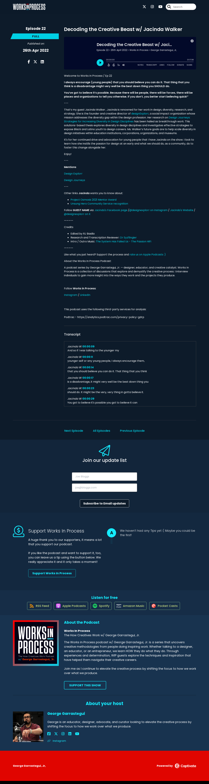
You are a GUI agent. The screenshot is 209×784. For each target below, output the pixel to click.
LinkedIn (85, 295)
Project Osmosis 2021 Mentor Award (93, 200)
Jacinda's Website (181, 210)
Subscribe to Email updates (104, 503)
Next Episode (73, 431)
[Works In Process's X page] (144, 8)
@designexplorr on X (77, 214)
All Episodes (101, 431)
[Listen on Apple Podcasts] (68, 608)
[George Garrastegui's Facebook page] (48, 736)
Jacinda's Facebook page (111, 210)
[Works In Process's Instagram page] (150, 8)
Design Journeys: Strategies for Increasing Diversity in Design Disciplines (127, 119)
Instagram (70, 295)
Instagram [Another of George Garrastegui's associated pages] (56, 744)
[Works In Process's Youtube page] (158, 8)
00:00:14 (88, 367)
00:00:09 (88, 346)
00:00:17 (88, 378)
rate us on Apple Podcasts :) (147, 254)
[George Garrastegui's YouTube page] (65, 736)
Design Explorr (73, 173)
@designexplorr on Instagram (148, 210)
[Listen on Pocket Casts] (167, 609)
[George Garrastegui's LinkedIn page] (60, 736)
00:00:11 (87, 357)
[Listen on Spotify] (100, 609)
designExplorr (140, 113)
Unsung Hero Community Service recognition (99, 204)
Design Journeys (74, 180)
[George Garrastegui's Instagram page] (56, 736)
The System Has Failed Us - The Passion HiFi (123, 241)
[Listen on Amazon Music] (131, 608)
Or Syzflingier (128, 237)
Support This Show (85, 688)
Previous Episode (132, 431)
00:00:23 (88, 388)
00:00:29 (88, 399)
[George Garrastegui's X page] (53, 736)
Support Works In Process (52, 573)
